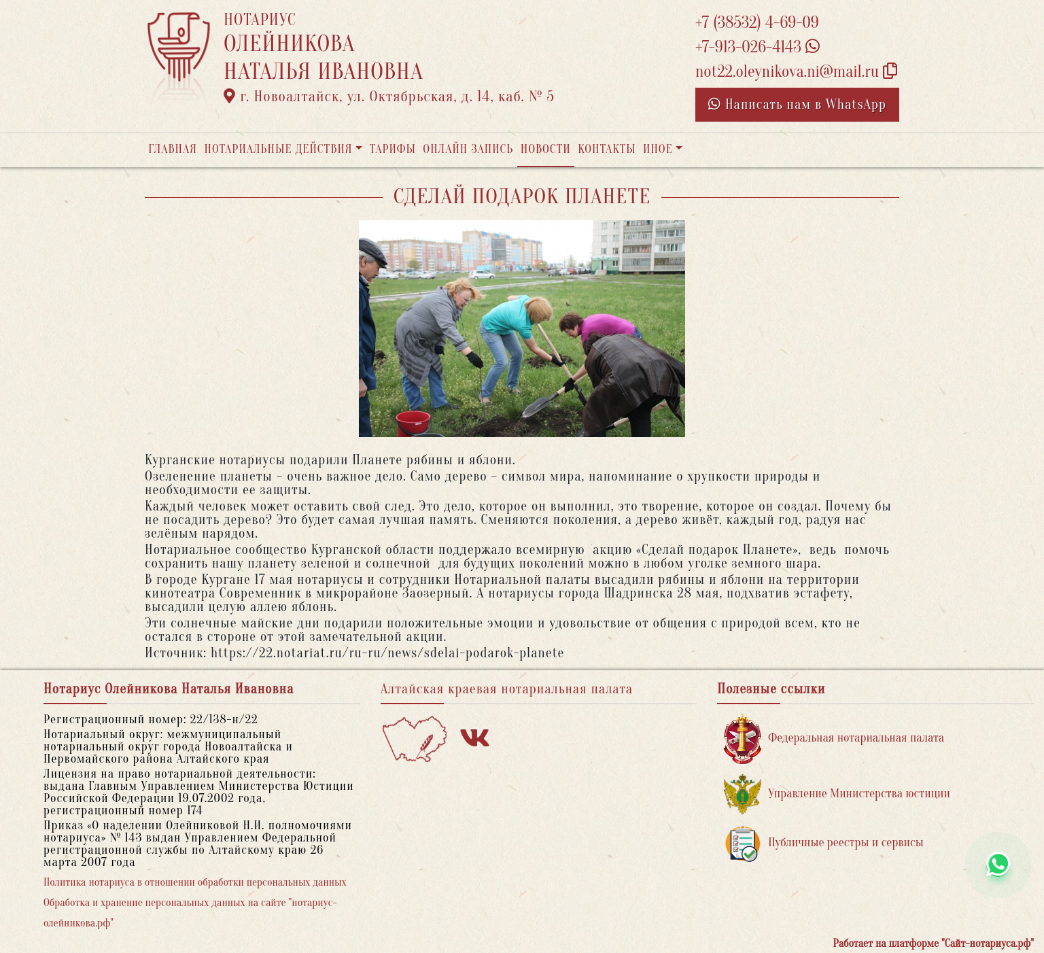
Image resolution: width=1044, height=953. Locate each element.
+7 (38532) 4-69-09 (757, 23)
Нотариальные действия (278, 149)
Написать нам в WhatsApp (797, 104)
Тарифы (393, 149)
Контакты (607, 149)
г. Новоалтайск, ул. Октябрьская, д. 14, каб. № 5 (389, 96)
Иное (658, 149)
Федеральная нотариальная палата (834, 738)
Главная (172, 149)
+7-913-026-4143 (757, 47)
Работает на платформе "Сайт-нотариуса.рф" (933, 943)
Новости (546, 149)
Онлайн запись (468, 149)
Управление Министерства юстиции (837, 794)
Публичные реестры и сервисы (823, 843)
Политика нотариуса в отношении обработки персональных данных (195, 882)
